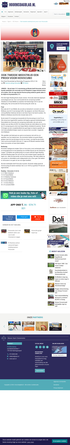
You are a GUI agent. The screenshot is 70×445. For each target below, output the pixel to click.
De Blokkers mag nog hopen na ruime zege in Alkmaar (62, 279)
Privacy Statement (58, 387)
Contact (17, 16)
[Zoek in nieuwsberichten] (59, 14)
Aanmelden (40, 369)
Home (4, 21)
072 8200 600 (13, 353)
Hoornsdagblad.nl (22, 4)
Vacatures (10, 16)
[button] (2, 326)
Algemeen (10, 11)
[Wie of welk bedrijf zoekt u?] (61, 48)
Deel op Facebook (9, 218)
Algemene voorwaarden (60, 380)
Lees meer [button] (30, 442)
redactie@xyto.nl (14, 355)
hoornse (7, 83)
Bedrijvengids (18, 11)
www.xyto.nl (12, 358)
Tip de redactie (37, 218)
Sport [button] (45, 11)
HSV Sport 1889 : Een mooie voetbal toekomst (61, 265)
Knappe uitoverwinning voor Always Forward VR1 (61, 291)
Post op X (23, 217)
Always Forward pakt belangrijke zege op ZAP (61, 304)
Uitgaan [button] (3, 16)
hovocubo (17, 83)
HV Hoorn (15, 21)
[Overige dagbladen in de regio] (59, 349)
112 (5, 11)
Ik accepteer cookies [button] (59, 441)
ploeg (12, 83)
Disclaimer (56, 383)
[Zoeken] (68, 14)
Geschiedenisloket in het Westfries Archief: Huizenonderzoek (61, 272)
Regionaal (33, 11)
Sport (9, 21)
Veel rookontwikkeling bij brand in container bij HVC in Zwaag (61, 297)
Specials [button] (39, 11)
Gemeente (26, 11)
